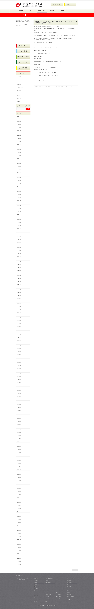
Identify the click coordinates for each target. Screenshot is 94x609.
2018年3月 (19, 390)
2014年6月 (19, 516)
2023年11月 (19, 200)
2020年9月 (19, 306)
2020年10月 (19, 303)
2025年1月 (19, 161)
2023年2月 (19, 225)
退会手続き (58, 598)
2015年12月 (19, 466)
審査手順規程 (69, 586)
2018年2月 (19, 393)
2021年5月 (19, 284)
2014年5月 (19, 519)
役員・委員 (36, 588)
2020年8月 (19, 309)
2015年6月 (19, 483)
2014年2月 (19, 528)
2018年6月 (19, 382)
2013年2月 (19, 561)
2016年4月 (19, 455)
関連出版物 (69, 594)
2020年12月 (19, 298)
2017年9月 (19, 407)
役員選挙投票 (58, 596)
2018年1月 (19, 396)
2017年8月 (19, 410)
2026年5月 (19, 116)
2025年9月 (19, 138)
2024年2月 (19, 191)
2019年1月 (19, 362)
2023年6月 (19, 214)
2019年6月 (19, 348)
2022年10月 (19, 236)
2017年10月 (19, 404)
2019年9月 (19, 340)
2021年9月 (19, 273)
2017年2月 (19, 427)
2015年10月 (19, 471)
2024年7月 (19, 177)
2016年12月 (19, 432)
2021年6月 (19, 281)
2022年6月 (19, 247)
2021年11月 (19, 267)
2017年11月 (19, 401)
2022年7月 (19, 245)
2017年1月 (19, 429)
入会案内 (19, 90)
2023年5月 (19, 217)
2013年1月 (19, 564)
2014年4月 (19, 522)
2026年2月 (19, 124)
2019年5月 (19, 351)
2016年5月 (19, 452)
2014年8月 (19, 511)
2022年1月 (19, 261)
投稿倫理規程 (69, 582)
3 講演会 (58, 26)
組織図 (35, 586)
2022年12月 (19, 231)
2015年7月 (19, 480)
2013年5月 (19, 553)
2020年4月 (19, 320)
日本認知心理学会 (45, 605)
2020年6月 (19, 315)
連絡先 (18, 95)
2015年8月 (19, 477)
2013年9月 (19, 542)
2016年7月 (19, 446)
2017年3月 (19, 424)
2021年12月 (19, 264)
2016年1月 (19, 463)
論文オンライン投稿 (71, 590)
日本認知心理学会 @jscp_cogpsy (23, 20)
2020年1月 (19, 329)
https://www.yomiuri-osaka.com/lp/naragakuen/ (48, 75)
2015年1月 (19, 497)
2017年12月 (19, 399)
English (18, 101)
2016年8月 (19, 443)
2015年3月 (19, 491)
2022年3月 (19, 256)
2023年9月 (19, 205)
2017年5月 (19, 418)
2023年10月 (19, 203)
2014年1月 (19, 530)
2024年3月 (19, 189)
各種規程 (35, 584)
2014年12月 (19, 499)
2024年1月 (19, 194)
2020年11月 (19, 301)
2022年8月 (19, 242)
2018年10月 (19, 371)
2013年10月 (19, 539)
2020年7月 (19, 312)
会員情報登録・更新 (59, 594)
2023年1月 (19, 228)
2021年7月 (19, 278)
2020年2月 (19, 326)
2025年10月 (19, 135)
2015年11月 (19, 469)
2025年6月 (19, 147)
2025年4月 (19, 152)
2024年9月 (19, 172)
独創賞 (35, 597)
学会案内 (19, 76)
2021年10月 (19, 270)
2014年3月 (19, 525)
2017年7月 (19, 413)
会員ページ (58, 592)
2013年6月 (19, 550)
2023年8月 (19, 208)
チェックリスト (70, 588)
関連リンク (19, 98)
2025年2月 (19, 158)
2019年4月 (19, 354)
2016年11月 (19, 435)
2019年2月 (19, 359)
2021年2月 (19, 292)
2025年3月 (19, 155)
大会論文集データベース (49, 598)
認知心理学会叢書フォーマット (71, 597)
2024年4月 (19, 186)
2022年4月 (19, 253)
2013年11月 (19, 536)
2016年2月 (19, 460)
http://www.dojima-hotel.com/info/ (44, 53)
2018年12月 (19, 365)
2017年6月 (19, 415)
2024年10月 (19, 169)
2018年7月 (19, 379)
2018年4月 (19, 387)
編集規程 (68, 584)
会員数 (35, 590)
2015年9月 (19, 474)
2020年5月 (19, 317)
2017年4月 (19, 421)
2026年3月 (19, 121)
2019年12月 (19, 331)
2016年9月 (19, 441)
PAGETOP (75, 570)
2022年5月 (19, 250)
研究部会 (46, 580)
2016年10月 (19, 438)
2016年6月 (19, 449)
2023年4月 (19, 219)
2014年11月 (19, 502)
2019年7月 (19, 345)
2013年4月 (19, 556)
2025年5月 (19, 149)
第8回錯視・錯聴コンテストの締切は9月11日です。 (43, 86)
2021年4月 (19, 287)
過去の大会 (47, 596)
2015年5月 (19, 485)
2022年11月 (19, 233)
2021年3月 (19, 289)
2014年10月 (19, 505)
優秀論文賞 (36, 595)
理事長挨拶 (36, 578)
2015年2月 (19, 494)
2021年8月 (19, 275)
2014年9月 (19, 508)
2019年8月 (19, 343)
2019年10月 (19, 337)
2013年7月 (19, 547)
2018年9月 (19, 373)
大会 (18, 79)
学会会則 (35, 582)
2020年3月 (19, 323)
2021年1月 (19, 295)
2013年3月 (19, 558)
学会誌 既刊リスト (70, 578)
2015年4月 (19, 488)
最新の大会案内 (48, 594)
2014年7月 (19, 513)
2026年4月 (19, 119)
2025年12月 (19, 130)
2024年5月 (19, 183)
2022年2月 (19, 259)
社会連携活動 (20, 87)
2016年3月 (19, 457)
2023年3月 (19, 222)
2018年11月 (19, 368)
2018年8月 (19, 376)
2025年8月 (19, 141)
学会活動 (19, 84)
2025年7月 (19, 144)
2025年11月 (19, 133)
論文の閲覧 (69, 580)
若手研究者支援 (48, 582)
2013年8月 (19, 544)
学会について (36, 576)
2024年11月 (19, 166)
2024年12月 (19, 163)
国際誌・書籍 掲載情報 (49, 578)
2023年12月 (19, 197)
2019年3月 (19, 357)
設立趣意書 (36, 580)
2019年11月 (19, 334)
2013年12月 (19, 533)
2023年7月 (19, 211)
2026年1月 (19, 127)
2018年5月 (19, 385)
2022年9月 (19, 239)
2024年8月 (19, 175)
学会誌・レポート (21, 81)
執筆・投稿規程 (70, 576)
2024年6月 (19, 180)
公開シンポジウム (48, 576)
